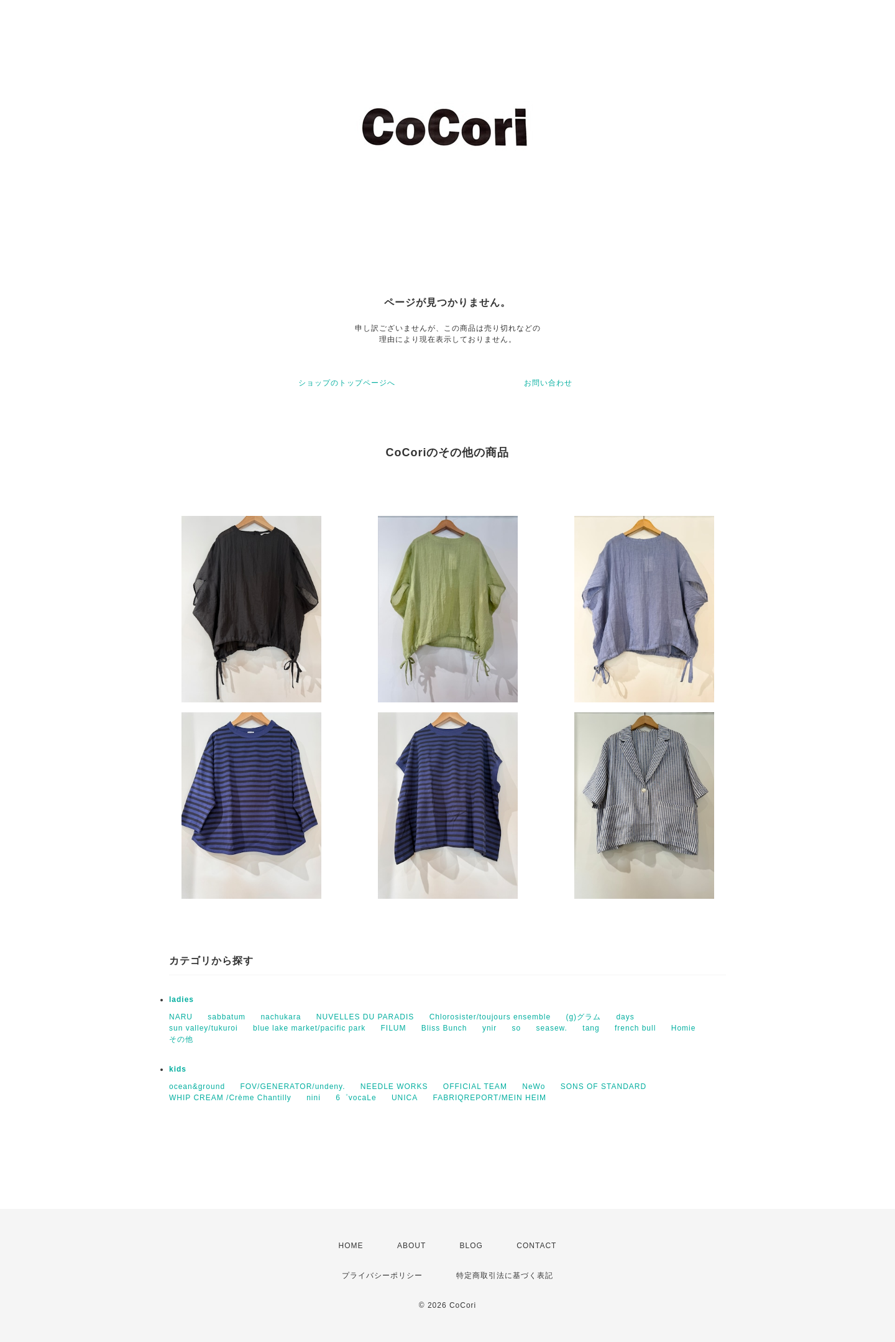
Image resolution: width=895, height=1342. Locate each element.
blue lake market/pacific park (309, 1028)
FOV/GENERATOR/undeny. (292, 1086)
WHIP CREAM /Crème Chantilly (230, 1097)
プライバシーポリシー (382, 1275)
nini (313, 1097)
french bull (635, 1028)
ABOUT (411, 1245)
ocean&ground (197, 1086)
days (625, 1017)
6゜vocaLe (356, 1097)
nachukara (280, 1017)
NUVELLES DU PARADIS (365, 1017)
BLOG (471, 1245)
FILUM (393, 1028)
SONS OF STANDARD (603, 1086)
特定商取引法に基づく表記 (504, 1275)
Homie (683, 1028)
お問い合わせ (548, 383)
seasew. (551, 1028)
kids (177, 1069)
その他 (181, 1039)
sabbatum (227, 1017)
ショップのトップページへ (346, 383)
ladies (181, 999)
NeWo (533, 1086)
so (516, 1028)
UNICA (405, 1097)
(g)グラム (583, 1017)
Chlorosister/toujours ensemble (490, 1017)
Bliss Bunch (444, 1028)
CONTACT (536, 1245)
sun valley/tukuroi (203, 1028)
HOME (351, 1245)
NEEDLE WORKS (394, 1086)
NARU (181, 1017)
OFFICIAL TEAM (475, 1086)
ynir (489, 1028)
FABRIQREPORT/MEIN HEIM (489, 1097)
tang (590, 1028)
